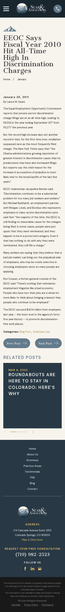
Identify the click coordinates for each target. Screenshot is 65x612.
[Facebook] (25, 568)
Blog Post (25, 332)
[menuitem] (15, 605)
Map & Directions (32, 540)
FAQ (32, 477)
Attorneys (32, 460)
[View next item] (33, 431)
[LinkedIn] (32, 568)
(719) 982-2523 (32, 554)
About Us (32, 454)
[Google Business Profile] (40, 568)
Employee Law (41, 332)
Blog (32, 483)
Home (32, 448)
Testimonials (32, 471)
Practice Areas (32, 466)
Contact (32, 489)
